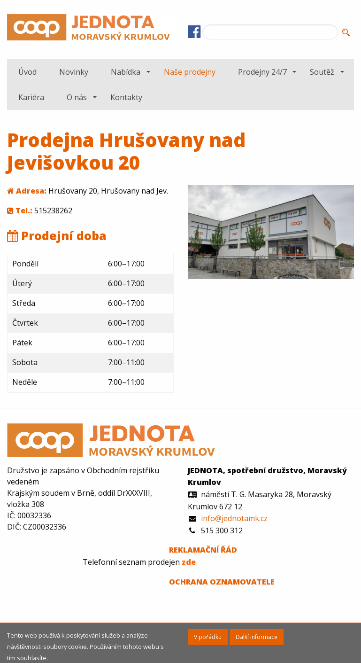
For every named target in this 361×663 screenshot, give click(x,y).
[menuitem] (27, 72)
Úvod (27, 72)
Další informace (256, 637)
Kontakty (126, 97)
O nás (77, 97)
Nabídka (125, 72)
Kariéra (31, 97)
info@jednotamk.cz (234, 518)
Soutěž (322, 72)
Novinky (73, 72)
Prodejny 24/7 (262, 72)
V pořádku (208, 637)
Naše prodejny (189, 72)
